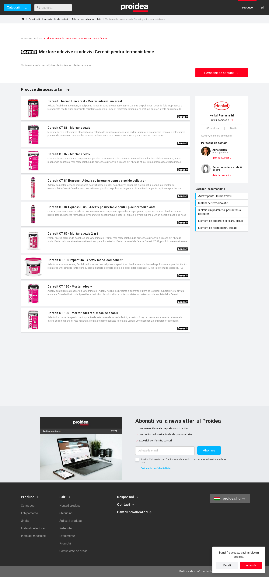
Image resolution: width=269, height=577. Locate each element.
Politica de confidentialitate (155, 468)
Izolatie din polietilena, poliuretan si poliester (222, 212)
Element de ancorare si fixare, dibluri (222, 220)
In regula (251, 565)
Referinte (65, 528)
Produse (27, 497)
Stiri (62, 497)
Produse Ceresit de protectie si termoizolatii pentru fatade (75, 38)
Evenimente (67, 536)
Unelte (25, 521)
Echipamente (29, 513)
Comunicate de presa (73, 551)
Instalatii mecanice (33, 536)
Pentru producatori (132, 512)
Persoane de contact (221, 73)
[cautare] (54, 7)
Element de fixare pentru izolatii (222, 227)
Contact (123, 504)
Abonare (209, 450)
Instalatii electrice (33, 528)
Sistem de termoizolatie (222, 203)
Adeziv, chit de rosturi (56, 19)
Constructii (34, 19)
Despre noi (125, 497)
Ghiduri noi (66, 513)
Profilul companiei (221, 117)
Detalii (227, 565)
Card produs (105, 108)
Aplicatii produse (70, 521)
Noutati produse (70, 505)
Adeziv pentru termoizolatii (86, 19)
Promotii (65, 543)
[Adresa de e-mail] (165, 450)
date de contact (220, 158)
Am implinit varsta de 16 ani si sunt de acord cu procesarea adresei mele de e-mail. (183, 461)
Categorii (13, 7)
